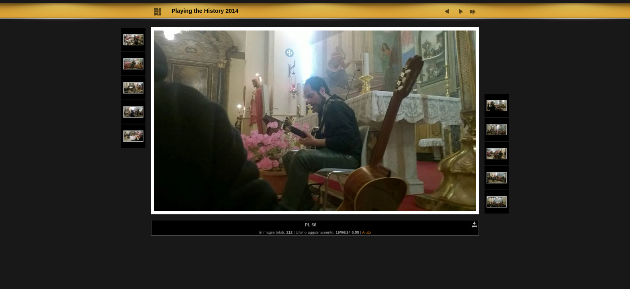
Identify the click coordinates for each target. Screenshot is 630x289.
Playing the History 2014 (205, 11)
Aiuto (366, 232)
